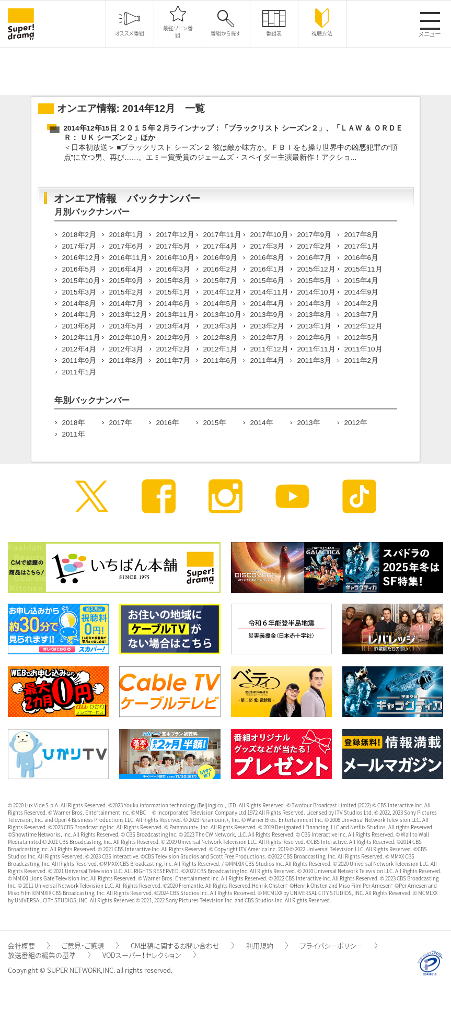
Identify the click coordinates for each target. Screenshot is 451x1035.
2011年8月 (126, 360)
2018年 (73, 423)
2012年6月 (314, 338)
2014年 (261, 423)
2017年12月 (175, 235)
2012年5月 (361, 338)
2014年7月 (126, 304)
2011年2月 (361, 360)
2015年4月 (361, 281)
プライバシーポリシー (338, 945)
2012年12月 (363, 326)
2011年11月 (316, 349)
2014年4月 (267, 304)
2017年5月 (173, 246)
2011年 (73, 434)
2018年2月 (79, 235)
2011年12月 (269, 349)
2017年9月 (314, 235)
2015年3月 (79, 292)
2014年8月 (79, 304)
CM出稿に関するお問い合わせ (182, 945)
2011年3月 (314, 360)
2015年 (214, 423)
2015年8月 (173, 281)
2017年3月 (267, 246)
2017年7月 (79, 246)
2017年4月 (220, 246)
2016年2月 (220, 269)
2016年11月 (128, 258)
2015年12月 (316, 269)
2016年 (167, 423)
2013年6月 (79, 326)
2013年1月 (314, 326)
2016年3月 (173, 269)
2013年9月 (267, 315)
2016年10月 (175, 258)
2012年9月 (173, 338)
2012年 (355, 423)
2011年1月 (79, 372)
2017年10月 (269, 235)
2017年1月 (361, 246)
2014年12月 (222, 292)
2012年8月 (220, 338)
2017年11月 (222, 235)
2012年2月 (173, 349)
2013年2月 (267, 326)
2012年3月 (126, 349)
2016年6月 (361, 258)
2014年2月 (361, 304)
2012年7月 (267, 338)
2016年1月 (267, 269)
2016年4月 (126, 269)
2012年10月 (128, 338)
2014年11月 (269, 292)
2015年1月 (173, 292)
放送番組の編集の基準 (49, 955)
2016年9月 (220, 258)
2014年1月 (79, 315)
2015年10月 (81, 281)
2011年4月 (267, 360)
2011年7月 (173, 360)
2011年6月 (220, 360)
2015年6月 (267, 281)
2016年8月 (267, 258)
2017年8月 (361, 235)
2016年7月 (314, 258)
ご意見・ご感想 (90, 945)
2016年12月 (81, 258)
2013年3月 (220, 326)
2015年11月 (363, 269)
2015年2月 (126, 292)
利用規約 (267, 945)
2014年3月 (314, 304)
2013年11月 (175, 315)
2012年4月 (79, 349)
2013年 (308, 423)
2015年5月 (314, 281)
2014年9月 (361, 292)
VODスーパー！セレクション (149, 955)
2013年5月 (126, 326)
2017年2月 (314, 246)
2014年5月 (220, 304)
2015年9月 (126, 281)
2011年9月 (79, 360)
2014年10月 (316, 292)
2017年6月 (126, 246)
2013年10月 (222, 315)
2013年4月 (173, 326)
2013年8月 (314, 315)
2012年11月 (81, 338)
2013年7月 (361, 315)
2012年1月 (220, 349)
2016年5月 (79, 269)
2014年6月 (173, 304)
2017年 (120, 423)
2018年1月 (126, 235)
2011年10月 (363, 349)
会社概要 (29, 945)
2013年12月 (128, 315)
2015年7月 (220, 281)
